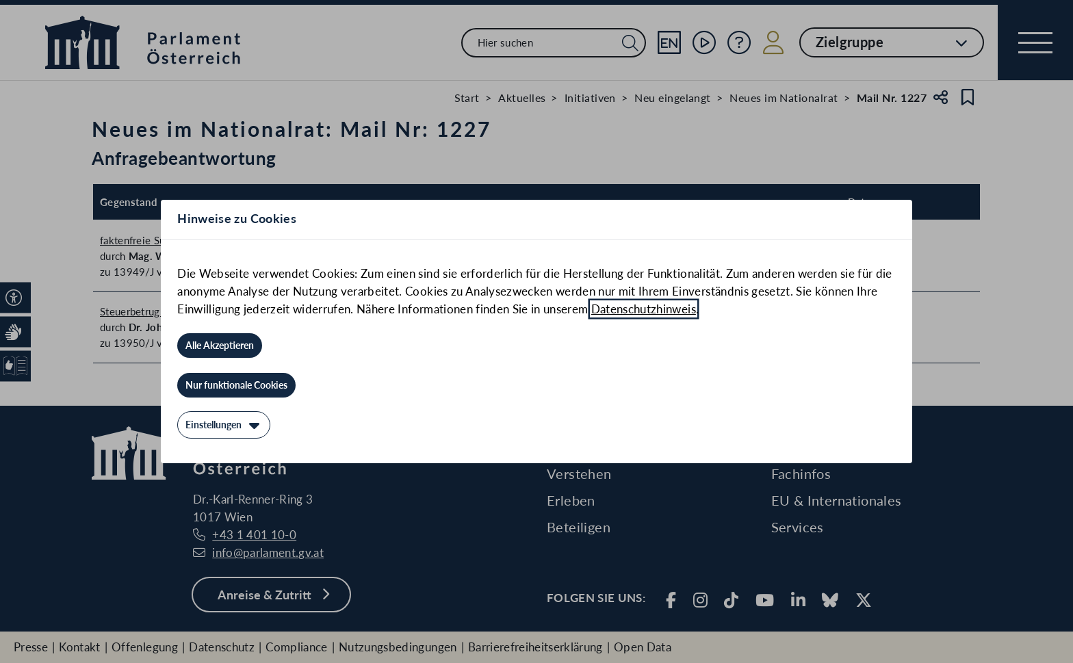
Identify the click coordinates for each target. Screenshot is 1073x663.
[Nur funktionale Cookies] (236, 385)
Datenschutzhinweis (643, 309)
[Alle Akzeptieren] (219, 345)
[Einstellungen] (223, 425)
